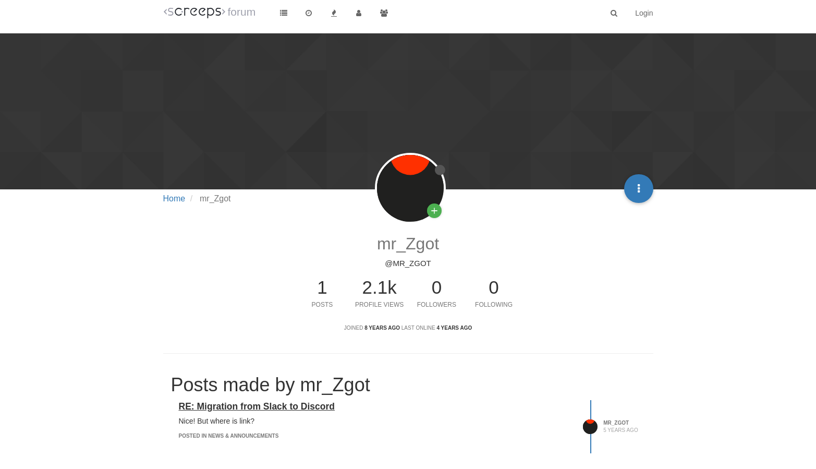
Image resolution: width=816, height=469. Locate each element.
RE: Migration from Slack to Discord (257, 406)
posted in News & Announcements (229, 436)
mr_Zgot (616, 423)
